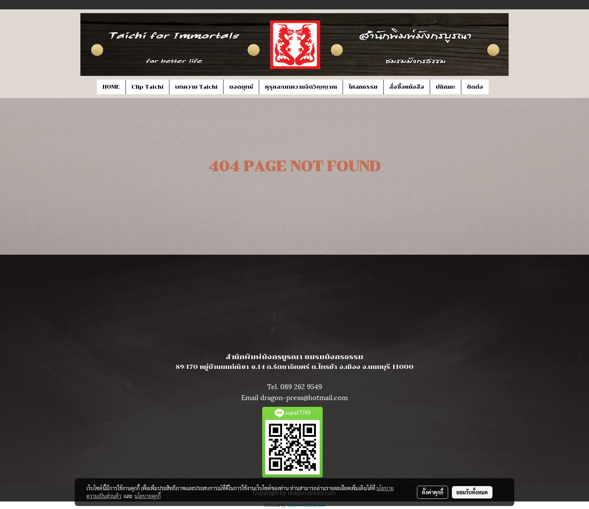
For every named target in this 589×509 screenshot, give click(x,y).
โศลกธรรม (363, 87)
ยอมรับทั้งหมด (472, 492)
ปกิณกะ (445, 87)
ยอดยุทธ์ (241, 87)
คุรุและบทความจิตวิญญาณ (301, 87)
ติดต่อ (475, 87)
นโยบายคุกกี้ (147, 495)
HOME (111, 87)
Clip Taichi (147, 87)
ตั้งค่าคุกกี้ (432, 492)
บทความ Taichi (196, 87)
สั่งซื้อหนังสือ (406, 87)
